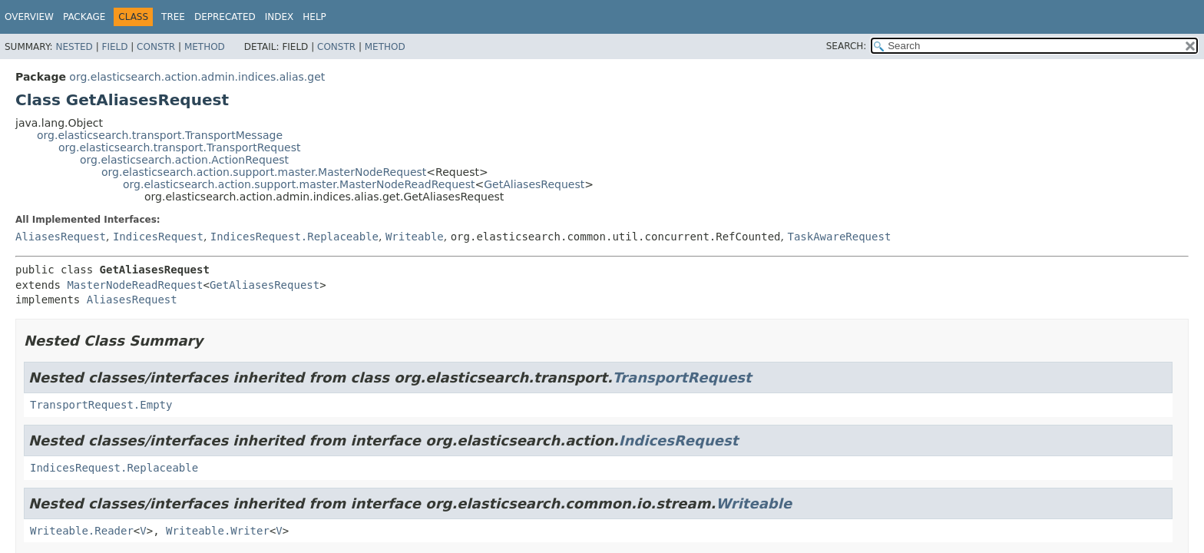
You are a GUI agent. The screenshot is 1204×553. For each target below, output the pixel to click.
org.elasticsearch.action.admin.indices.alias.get (197, 77)
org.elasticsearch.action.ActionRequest (184, 160)
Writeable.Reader (82, 531)
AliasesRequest (60, 236)
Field (114, 46)
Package (84, 17)
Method (204, 46)
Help (314, 17)
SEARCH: (846, 46)
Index (279, 17)
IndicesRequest (158, 236)
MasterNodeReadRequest (135, 285)
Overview (29, 17)
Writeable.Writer (218, 531)
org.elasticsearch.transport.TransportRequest (179, 147)
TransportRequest (682, 377)
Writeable (414, 236)
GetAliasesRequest (534, 184)
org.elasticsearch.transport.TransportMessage (160, 135)
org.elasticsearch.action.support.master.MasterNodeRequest (263, 172)
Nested (73, 46)
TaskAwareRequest (839, 236)
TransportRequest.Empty (101, 405)
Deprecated (225, 17)
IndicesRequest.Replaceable (294, 236)
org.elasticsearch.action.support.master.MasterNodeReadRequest (299, 184)
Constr (156, 46)
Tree (173, 17)
